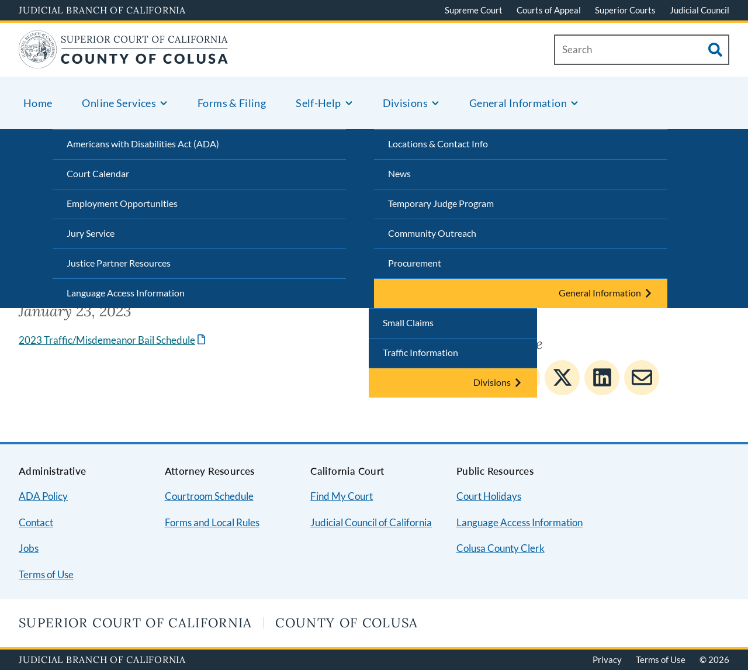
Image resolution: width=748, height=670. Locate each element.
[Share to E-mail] (641, 377)
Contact (36, 522)
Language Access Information (126, 292)
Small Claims (408, 322)
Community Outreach (432, 233)
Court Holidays (488, 496)
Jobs (29, 548)
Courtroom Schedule (209, 496)
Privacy (607, 659)
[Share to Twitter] (562, 377)
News (399, 173)
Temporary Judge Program (441, 203)
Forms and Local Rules (212, 522)
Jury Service (91, 233)
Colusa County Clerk (500, 548)
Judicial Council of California (371, 522)
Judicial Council (699, 10)
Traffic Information (420, 352)
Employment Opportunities (122, 203)
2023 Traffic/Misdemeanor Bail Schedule (107, 340)
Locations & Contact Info (438, 143)
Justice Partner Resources (119, 262)
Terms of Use (46, 574)
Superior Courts (625, 10)
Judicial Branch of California (102, 10)
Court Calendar (98, 173)
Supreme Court (474, 10)
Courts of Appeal (549, 10)
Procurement (414, 262)
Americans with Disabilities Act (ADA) (143, 143)
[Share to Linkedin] (601, 377)
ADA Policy (43, 496)
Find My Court (341, 496)
